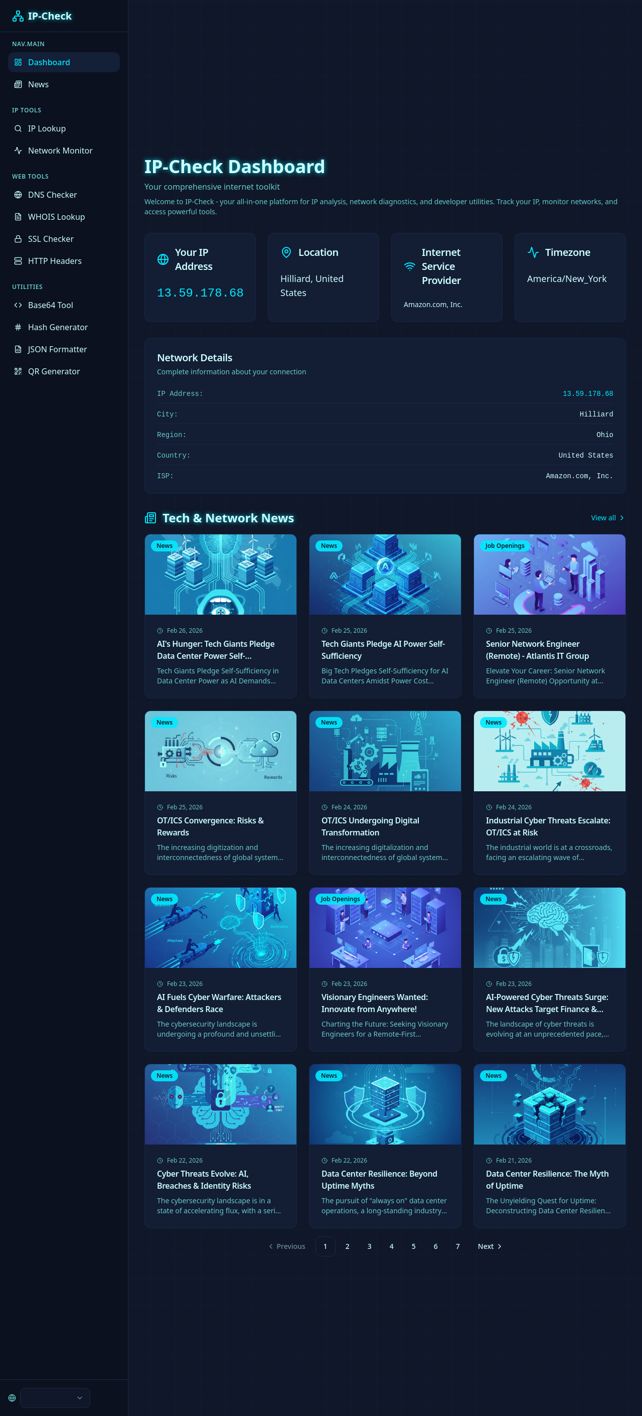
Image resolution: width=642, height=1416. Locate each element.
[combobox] (55, 1398)
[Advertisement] (321, 70)
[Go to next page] (489, 1246)
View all (608, 517)
